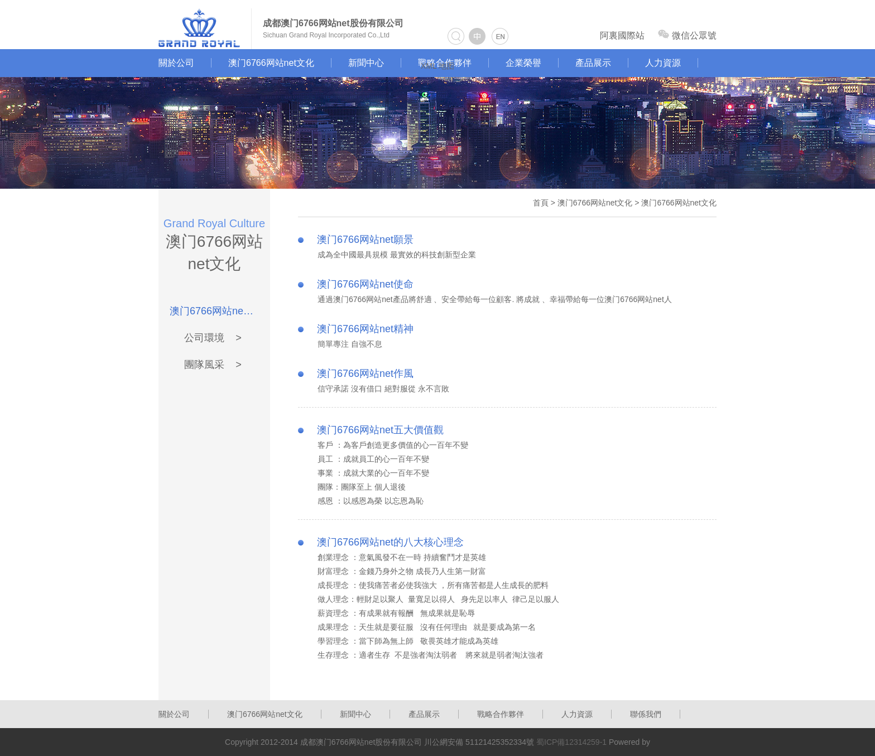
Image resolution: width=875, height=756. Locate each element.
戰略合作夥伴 (500, 714)
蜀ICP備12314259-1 (571, 742)
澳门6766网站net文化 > (213, 311)
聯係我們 (645, 714)
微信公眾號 (687, 35)
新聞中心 (366, 63)
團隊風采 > (213, 364)
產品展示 (593, 63)
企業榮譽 (523, 63)
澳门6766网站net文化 (271, 63)
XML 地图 (437, 65)
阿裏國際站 (622, 35)
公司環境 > (213, 337)
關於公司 (176, 63)
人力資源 (663, 63)
